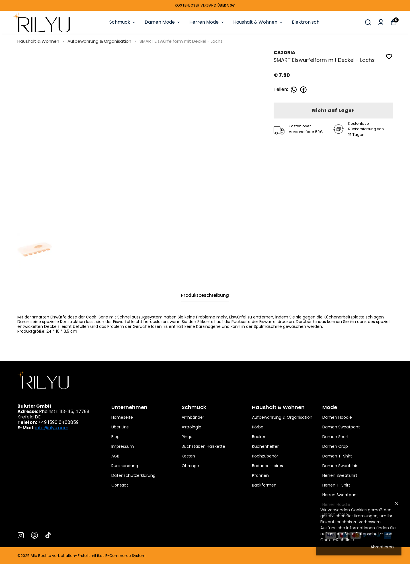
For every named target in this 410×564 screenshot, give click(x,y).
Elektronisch (305, 22)
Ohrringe (190, 466)
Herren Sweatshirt (339, 475)
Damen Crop (335, 446)
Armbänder (193, 417)
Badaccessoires (267, 466)
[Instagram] (20, 535)
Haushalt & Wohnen (258, 22)
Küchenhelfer (265, 446)
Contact (119, 485)
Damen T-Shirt (337, 456)
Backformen (264, 485)
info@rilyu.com (51, 427)
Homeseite (122, 417)
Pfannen (260, 475)
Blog (115, 437)
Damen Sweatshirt (340, 466)
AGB (115, 456)
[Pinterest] (34, 535)
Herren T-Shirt (336, 485)
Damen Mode (163, 22)
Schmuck (122, 22)
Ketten (188, 456)
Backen (259, 437)
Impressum (122, 446)
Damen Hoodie (337, 417)
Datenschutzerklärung (133, 475)
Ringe (187, 437)
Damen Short (335, 437)
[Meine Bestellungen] (380, 22)
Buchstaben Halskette (203, 446)
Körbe (257, 427)
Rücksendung (124, 466)
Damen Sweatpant (341, 427)
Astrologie (191, 427)
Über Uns (120, 427)
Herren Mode (207, 22)
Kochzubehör (265, 456)
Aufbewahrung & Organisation (99, 41)
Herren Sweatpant (340, 495)
